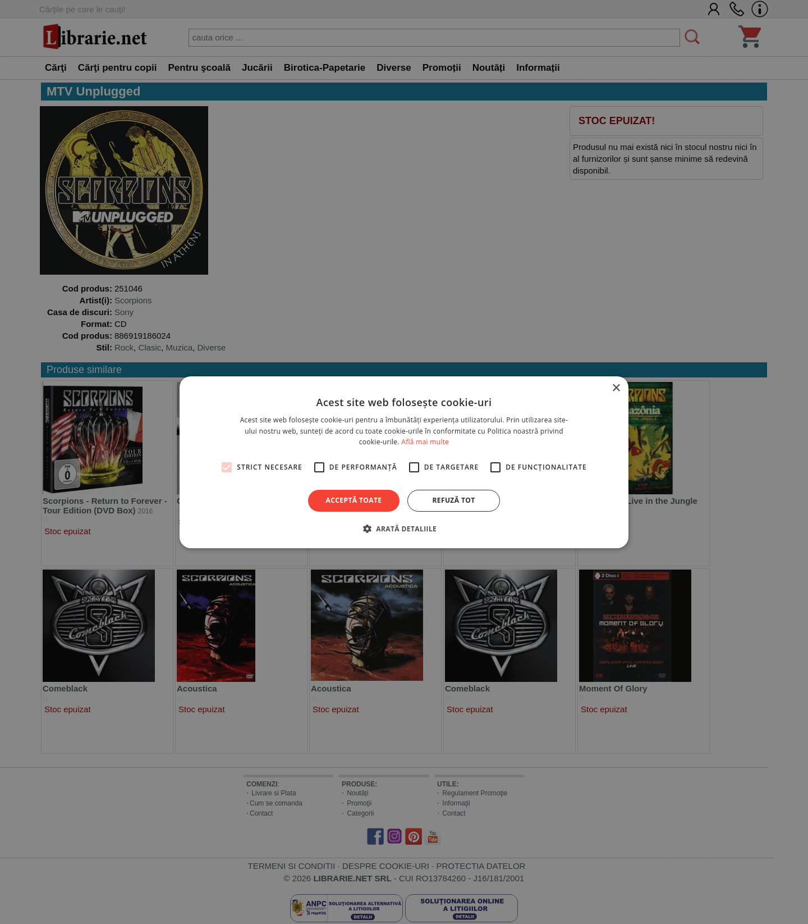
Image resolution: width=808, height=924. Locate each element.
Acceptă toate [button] (354, 500)
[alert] (404, 462)
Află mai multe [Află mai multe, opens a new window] (425, 442)
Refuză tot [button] (453, 500)
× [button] (616, 388)
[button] (404, 528)
